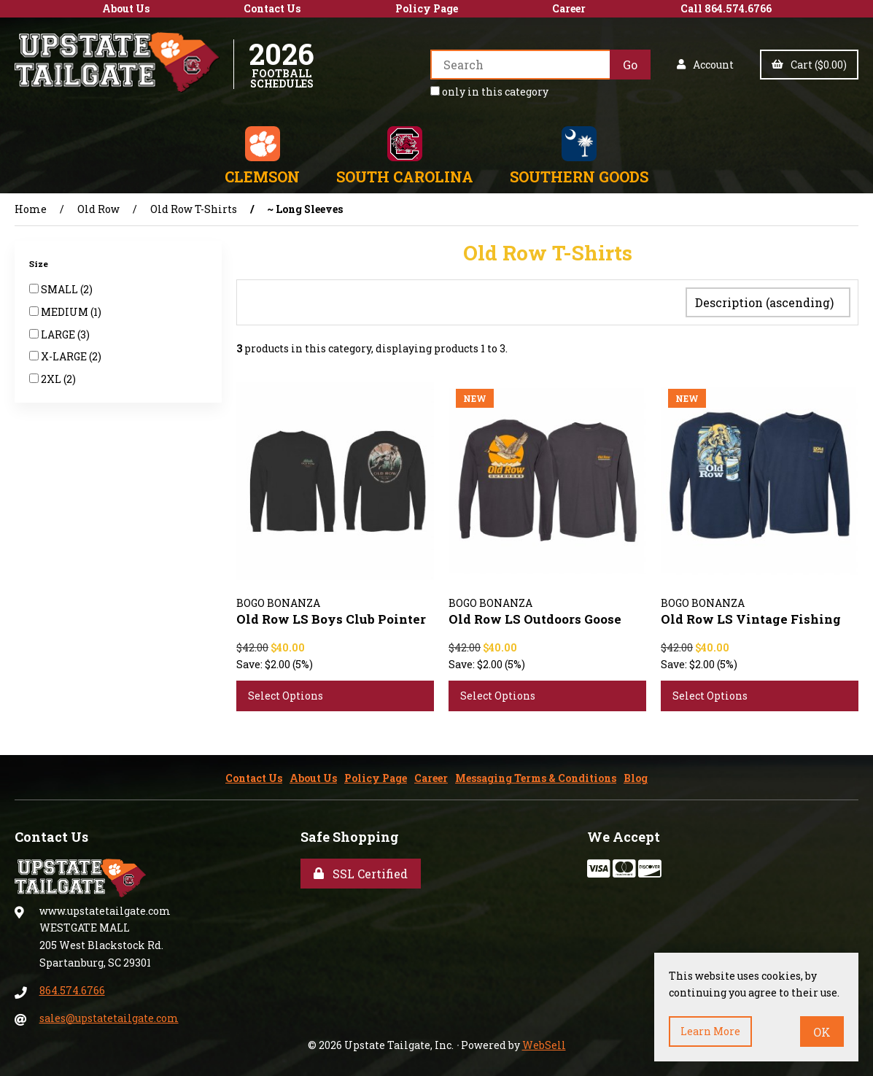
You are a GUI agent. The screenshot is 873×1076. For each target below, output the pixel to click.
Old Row (98, 209)
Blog (636, 775)
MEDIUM (65, 312)
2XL (52, 379)
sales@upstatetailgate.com (109, 1015)
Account (705, 64)
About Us (126, 8)
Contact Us (272, 8)
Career (569, 8)
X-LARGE (65, 356)
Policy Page (426, 8)
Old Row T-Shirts (193, 209)
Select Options (285, 693)
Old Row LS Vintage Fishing (751, 616)
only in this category (489, 91)
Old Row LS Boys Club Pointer (331, 616)
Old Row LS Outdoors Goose (535, 616)
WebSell (544, 1042)
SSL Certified (361, 870)
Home (31, 209)
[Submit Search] (630, 65)
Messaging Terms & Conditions (535, 775)
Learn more (710, 1031)
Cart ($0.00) (809, 64)
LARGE (59, 334)
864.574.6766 (72, 987)
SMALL (60, 289)
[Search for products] (520, 65)
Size (39, 263)
